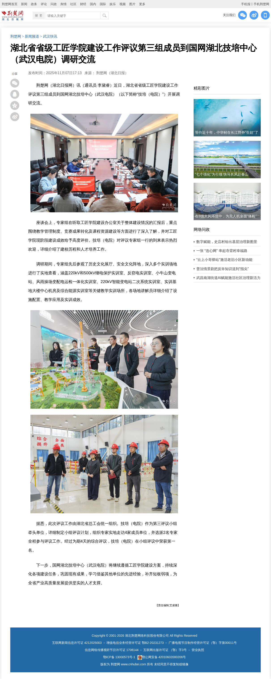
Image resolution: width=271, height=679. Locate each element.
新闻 (24, 4)
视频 (122, 4)
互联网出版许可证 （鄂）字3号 (165, 650)
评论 (44, 4)
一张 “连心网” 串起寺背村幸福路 (221, 251)
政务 (34, 4)
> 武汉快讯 (48, 36)
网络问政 (202, 229)
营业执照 (198, 650)
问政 (54, 4)
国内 (93, 4)
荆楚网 (15, 36)
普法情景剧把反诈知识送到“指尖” (222, 269)
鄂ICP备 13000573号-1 (119, 657)
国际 (103, 4)
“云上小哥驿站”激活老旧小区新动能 (224, 260)
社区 (73, 4)
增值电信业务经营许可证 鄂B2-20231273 (135, 643)
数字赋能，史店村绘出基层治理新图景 (226, 242)
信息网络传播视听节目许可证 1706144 (111, 650)
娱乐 (113, 4)
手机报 (245, 4)
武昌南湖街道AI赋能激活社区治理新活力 (228, 278)
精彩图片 (202, 88)
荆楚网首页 (9, 4)
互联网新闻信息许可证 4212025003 (77, 643)
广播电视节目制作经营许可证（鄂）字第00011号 (203, 643)
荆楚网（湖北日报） (112, 73)
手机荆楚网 (261, 4)
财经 (83, 4)
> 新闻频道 (30, 36)
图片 (132, 4)
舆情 (63, 4)
